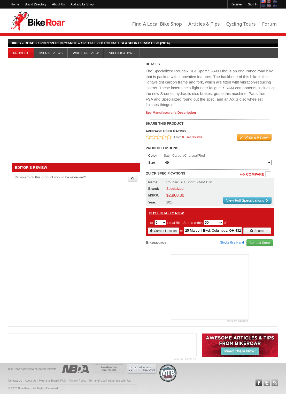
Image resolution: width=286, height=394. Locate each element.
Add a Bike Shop (82, 4)
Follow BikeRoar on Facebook (259, 383)
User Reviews (51, 53)
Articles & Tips (204, 24)
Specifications (122, 53)
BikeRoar (38, 21)
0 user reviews (192, 137)
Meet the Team (48, 380)
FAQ (63, 380)
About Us (58, 4)
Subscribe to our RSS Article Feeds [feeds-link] (275, 383)
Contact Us (15, 380)
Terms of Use (97, 380)
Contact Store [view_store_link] (259, 243)
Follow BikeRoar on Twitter (267, 383)
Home (15, 4)
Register (236, 4)
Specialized (175, 189)
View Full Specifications (247, 200)
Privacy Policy (77, 380)
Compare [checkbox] (268, 174)
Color (152, 155)
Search (257, 231)
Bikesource (156, 242)
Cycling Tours (241, 24)
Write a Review (85, 53)
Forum (269, 24)
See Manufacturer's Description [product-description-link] (171, 113)
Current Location (163, 231)
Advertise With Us (119, 380)
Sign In (253, 4)
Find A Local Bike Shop (157, 24)
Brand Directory (35, 4)
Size (151, 162)
